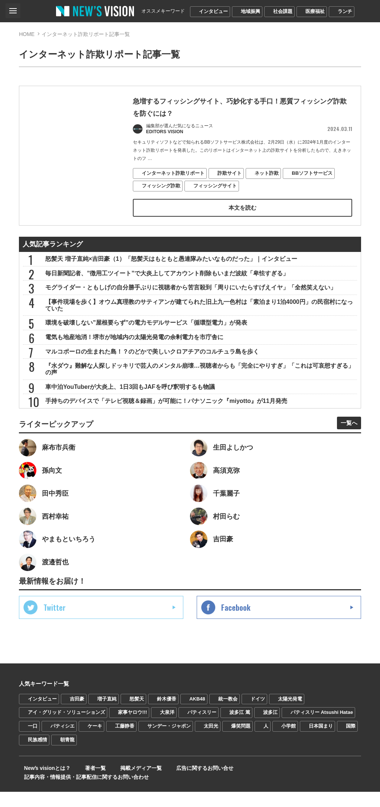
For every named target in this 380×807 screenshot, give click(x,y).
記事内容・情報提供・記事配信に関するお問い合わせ (278, 792)
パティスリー (201, 736)
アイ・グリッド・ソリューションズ (66, 736)
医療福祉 (315, 11)
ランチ (345, 11)
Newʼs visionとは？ (42, 792)
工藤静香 (124, 750)
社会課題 (282, 11)
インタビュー (213, 11)
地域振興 (250, 11)
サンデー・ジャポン (169, 750)
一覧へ (346, 440)
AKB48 (197, 722)
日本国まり (321, 750)
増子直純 (107, 722)
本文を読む (242, 210)
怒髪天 (137, 722)
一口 (32, 750)
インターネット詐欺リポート (173, 175)
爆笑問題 (240, 750)
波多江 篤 (239, 736)
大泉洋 (167, 736)
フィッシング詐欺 (161, 188)
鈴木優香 (166, 722)
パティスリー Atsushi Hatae (322, 736)
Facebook (235, 631)
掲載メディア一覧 (122, 792)
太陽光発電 (290, 722)
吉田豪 (77, 722)
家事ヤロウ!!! (132, 736)
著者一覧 (83, 792)
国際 (351, 750)
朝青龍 (67, 764)
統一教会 (228, 722)
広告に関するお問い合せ (179, 792)
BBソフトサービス (312, 175)
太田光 (211, 750)
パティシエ (62, 750)
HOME (27, 34)
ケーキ (95, 750)
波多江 (270, 736)
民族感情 (37, 764)
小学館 (288, 750)
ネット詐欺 (267, 175)
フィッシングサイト (215, 188)
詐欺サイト (230, 175)
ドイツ (257, 722)
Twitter (54, 631)
